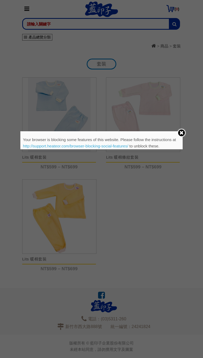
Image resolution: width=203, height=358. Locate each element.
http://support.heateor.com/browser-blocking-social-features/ (75, 146)
